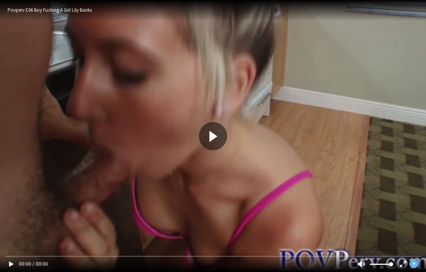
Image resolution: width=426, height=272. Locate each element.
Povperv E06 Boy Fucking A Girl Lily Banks (50, 10)
